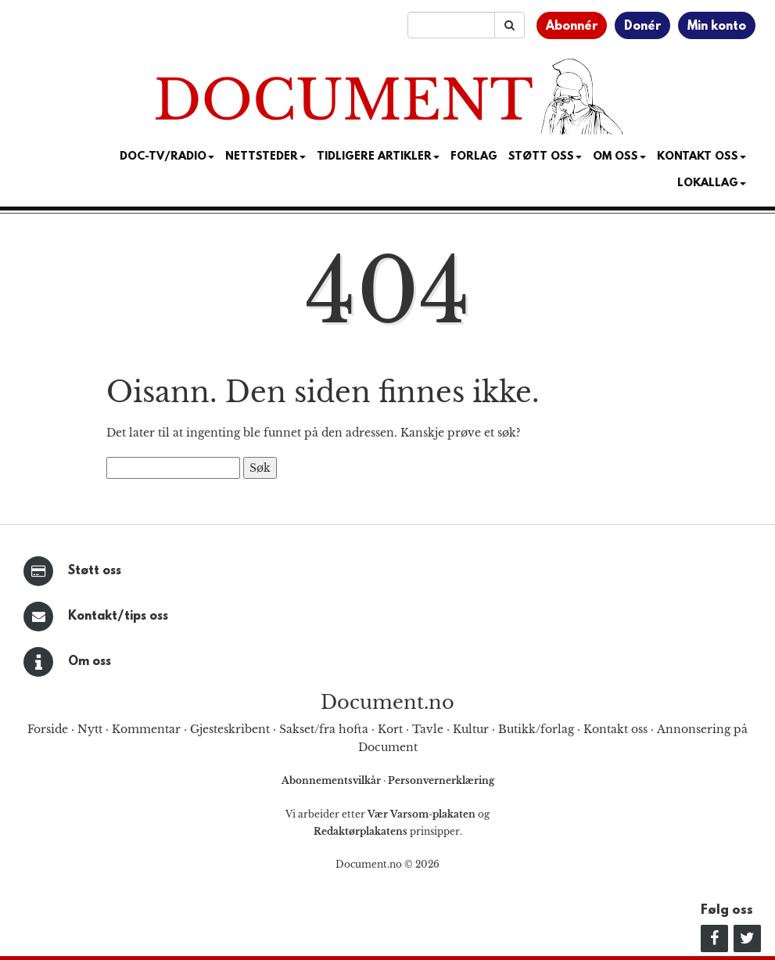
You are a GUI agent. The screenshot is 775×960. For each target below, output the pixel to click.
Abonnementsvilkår (332, 780)
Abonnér (571, 27)
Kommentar (146, 729)
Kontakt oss (701, 157)
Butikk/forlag (536, 729)
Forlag (473, 157)
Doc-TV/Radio (167, 157)
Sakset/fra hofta (323, 729)
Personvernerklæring (441, 780)
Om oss (89, 662)
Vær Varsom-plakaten (421, 814)
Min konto (716, 27)
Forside (47, 729)
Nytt (89, 729)
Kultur (471, 729)
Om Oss (619, 157)
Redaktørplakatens (360, 831)
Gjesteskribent (230, 729)
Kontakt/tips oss (118, 616)
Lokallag (711, 183)
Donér (642, 27)
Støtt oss (94, 571)
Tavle (427, 729)
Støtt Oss (545, 157)
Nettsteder (265, 157)
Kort (390, 729)
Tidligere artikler (378, 157)
